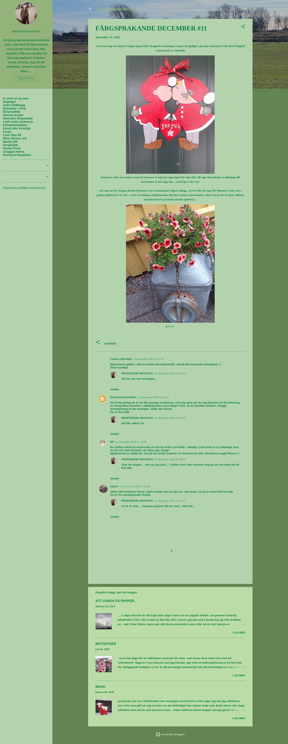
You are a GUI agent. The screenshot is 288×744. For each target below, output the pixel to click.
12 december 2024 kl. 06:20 (169, 459)
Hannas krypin (13, 115)
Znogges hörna (13, 151)
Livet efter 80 (12, 135)
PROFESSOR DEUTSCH (137, 373)
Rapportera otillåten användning (24, 187)
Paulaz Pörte (12, 148)
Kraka (7, 131)
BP (112, 441)
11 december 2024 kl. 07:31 (148, 359)
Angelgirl (9, 101)
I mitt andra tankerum (18, 121)
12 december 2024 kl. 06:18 (169, 373)
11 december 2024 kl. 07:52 (153, 397)
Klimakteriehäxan (15, 125)
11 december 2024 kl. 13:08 (130, 441)
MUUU (100, 687)
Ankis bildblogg (14, 105)
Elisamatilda (11, 111)
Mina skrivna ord (14, 138)
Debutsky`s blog (14, 108)
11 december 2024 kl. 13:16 (134, 486)
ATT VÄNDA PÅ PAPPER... (116, 601)
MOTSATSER (106, 644)
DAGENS (110, 343)
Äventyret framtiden (123, 397)
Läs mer (239, 632)
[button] (243, 27)
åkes (146, 46)
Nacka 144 (10, 141)
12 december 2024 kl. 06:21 (169, 500)
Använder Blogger (170, 734)
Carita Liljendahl (121, 358)
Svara (114, 389)
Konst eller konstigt (16, 128)
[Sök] (250, 10)
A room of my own (16, 98)
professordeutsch (114, 9)
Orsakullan (10, 145)
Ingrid (114, 486)
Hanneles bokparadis (18, 118)
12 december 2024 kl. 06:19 (169, 418)
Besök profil (26, 78)
